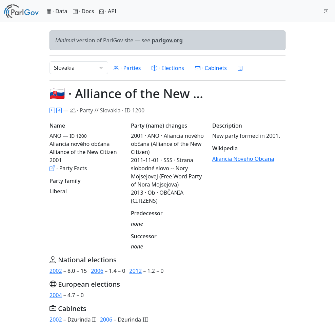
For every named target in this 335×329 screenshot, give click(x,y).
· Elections (168, 68)
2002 (56, 271)
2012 (136, 271)
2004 (56, 295)
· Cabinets (211, 68)
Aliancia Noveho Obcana (243, 158)
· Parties (127, 68)
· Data (57, 11)
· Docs (83, 11)
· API (107, 11)
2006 (97, 271)
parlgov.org (167, 40)
